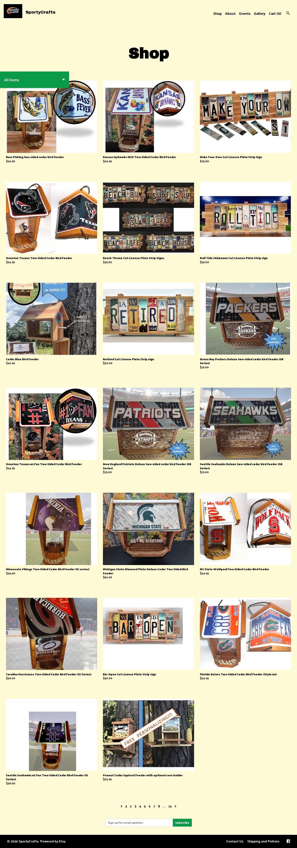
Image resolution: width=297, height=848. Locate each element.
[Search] (288, 13)
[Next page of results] (175, 806)
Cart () (275, 13)
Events (245, 13)
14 (170, 806)
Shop (217, 13)
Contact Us (234, 841)
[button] (34, 80)
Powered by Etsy (53, 841)
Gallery (259, 13)
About (230, 13)
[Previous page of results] (121, 806)
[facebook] (288, 841)
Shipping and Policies (263, 841)
